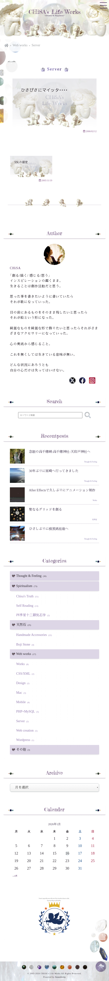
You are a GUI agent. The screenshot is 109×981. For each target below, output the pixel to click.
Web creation (27, 730)
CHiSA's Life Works (54, 11)
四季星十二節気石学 (33, 615)
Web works (20, 45)
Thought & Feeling (32, 576)
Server (36, 45)
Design (23, 683)
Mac (21, 692)
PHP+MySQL (28, 711)
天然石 (24, 625)
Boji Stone (26, 644)
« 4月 (15, 876)
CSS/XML (26, 673)
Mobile (23, 702)
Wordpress (26, 740)
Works (23, 664)
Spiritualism (27, 586)
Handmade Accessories (34, 635)
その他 (24, 750)
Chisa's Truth (28, 596)
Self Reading (28, 605)
